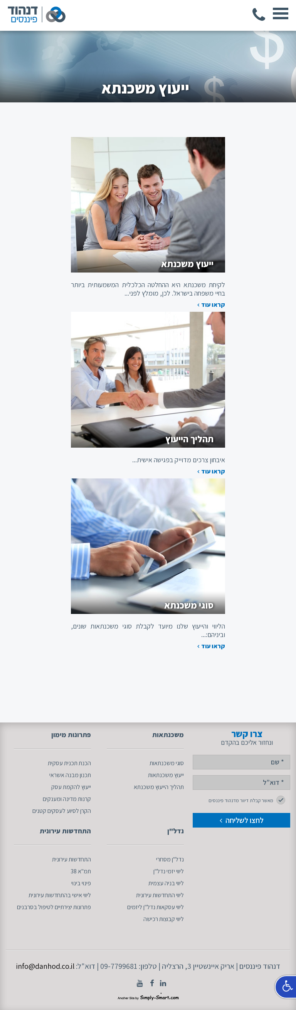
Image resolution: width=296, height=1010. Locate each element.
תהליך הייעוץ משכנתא (159, 787)
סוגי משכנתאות (167, 763)
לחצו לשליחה (242, 820)
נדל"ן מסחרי (170, 859)
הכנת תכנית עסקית (69, 763)
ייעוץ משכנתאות (166, 775)
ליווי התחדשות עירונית (160, 895)
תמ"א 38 (81, 871)
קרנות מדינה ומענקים (67, 799)
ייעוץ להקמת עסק (71, 787)
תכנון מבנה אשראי (70, 775)
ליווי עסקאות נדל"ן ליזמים (155, 907)
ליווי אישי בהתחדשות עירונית (60, 895)
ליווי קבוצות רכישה (163, 919)
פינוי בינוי (81, 883)
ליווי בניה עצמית (166, 883)
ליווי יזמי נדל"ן (168, 871)
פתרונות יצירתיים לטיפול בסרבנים (54, 907)
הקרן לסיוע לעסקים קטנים (61, 811)
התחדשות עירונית (71, 859)
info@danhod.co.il (45, 966)
